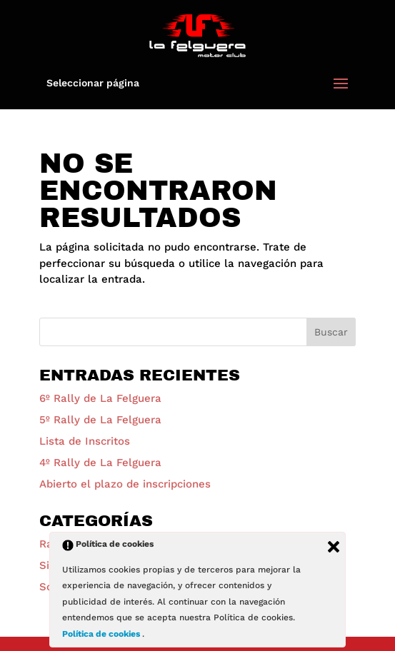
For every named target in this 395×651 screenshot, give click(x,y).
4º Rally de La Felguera (100, 462)
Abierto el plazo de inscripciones (125, 484)
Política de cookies (102, 634)
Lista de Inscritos (84, 441)
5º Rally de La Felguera (100, 419)
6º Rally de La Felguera (100, 398)
